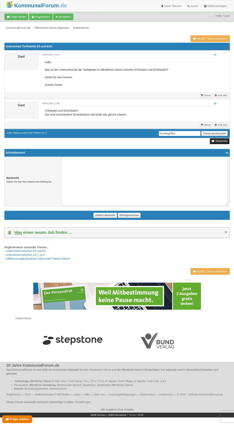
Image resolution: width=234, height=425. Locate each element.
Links (77, 394)
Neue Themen (171, 6)
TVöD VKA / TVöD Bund (67, 381)
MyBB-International (117, 415)
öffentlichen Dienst (100, 369)
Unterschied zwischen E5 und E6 (25, 250)
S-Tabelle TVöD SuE (146, 381)
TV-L (86, 381)
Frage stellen (16, 16)
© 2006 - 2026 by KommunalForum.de (200, 394)
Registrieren (41, 16)
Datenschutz (147, 394)
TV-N (101, 381)
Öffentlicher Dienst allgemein (51, 27)
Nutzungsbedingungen (122, 394)
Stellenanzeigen (215, 6)
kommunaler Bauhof (69, 385)
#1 (215, 55)
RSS (28, 394)
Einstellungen (83, 402)
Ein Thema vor (36, 133)
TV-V (93, 381)
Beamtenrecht (58, 388)
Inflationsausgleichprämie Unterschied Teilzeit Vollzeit (38, 258)
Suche (192, 6)
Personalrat (21, 385)
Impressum (166, 394)
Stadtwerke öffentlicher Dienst (115, 385)
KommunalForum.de (18, 27)
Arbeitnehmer (81, 27)
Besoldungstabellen (36, 388)
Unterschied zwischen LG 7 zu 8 (25, 254)
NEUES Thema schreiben (210, 38)
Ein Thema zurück (18, 133)
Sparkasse (89, 385)
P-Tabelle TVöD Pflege (119, 381)
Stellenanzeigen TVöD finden (52, 394)
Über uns (99, 394)
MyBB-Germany (98, 415)
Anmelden (63, 16)
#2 (215, 103)
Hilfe (87, 394)
